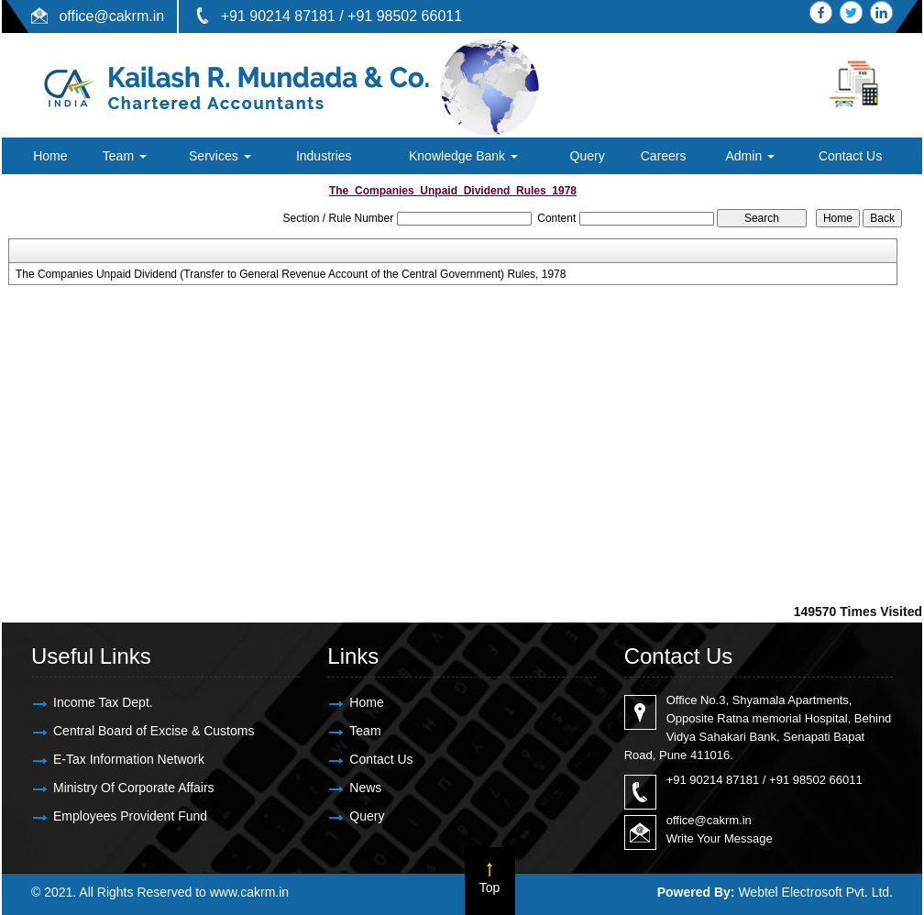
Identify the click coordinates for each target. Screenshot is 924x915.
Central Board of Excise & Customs (153, 730)
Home (50, 156)
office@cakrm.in (111, 16)
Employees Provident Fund (130, 816)
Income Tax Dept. (103, 702)
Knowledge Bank (463, 156)
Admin (750, 156)
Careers (664, 156)
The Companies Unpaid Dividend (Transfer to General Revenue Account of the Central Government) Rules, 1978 (291, 274)
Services (220, 156)
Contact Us (850, 156)
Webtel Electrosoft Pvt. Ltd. (815, 892)
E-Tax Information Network (128, 759)
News (365, 787)
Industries (324, 156)
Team (125, 156)
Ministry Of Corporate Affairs (133, 787)
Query (587, 156)
